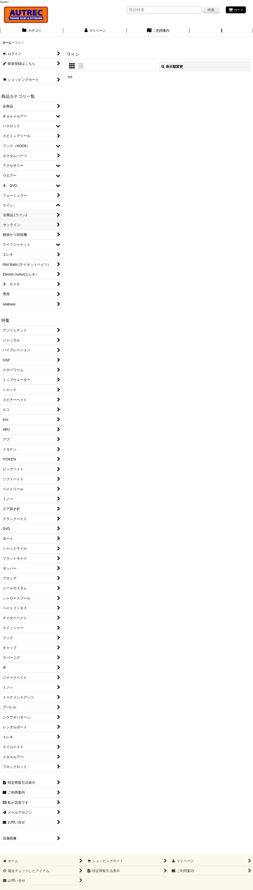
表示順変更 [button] (172, 67)
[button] (221, 31)
